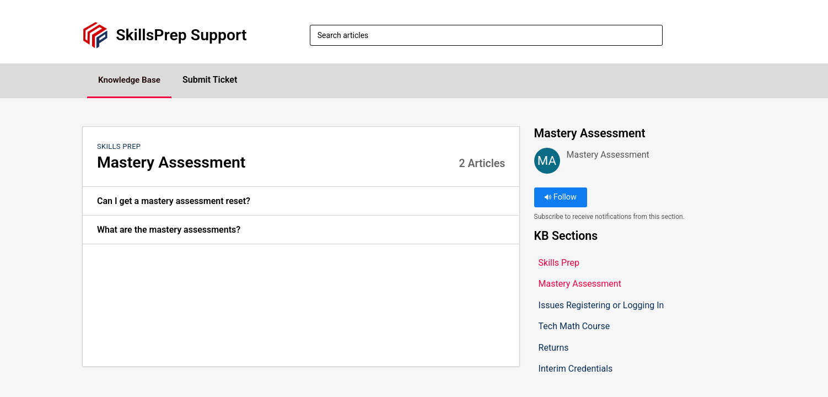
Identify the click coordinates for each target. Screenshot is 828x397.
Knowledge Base (134, 80)
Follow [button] (560, 198)
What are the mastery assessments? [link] (168, 230)
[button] (739, 35)
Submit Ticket (219, 80)
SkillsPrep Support (181, 35)
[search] (486, 35)
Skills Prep (119, 147)
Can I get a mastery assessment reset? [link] (173, 201)
